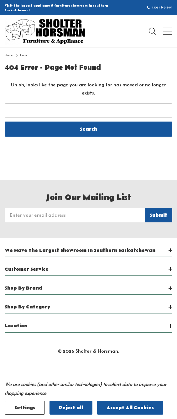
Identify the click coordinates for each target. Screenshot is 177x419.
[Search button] (153, 31)
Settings (24, 408)
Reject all (71, 408)
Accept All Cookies (130, 408)
